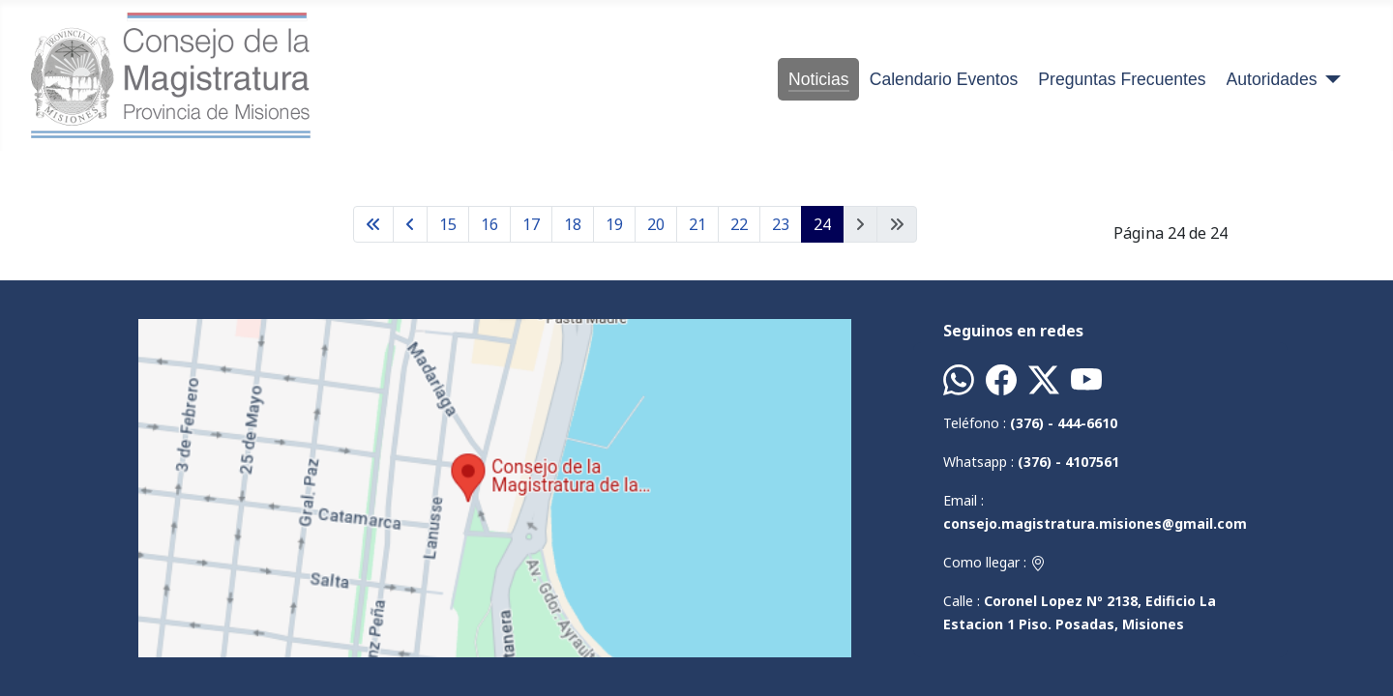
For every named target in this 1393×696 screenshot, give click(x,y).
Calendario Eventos (944, 79)
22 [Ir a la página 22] (739, 224)
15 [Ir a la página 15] (448, 224)
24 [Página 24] (822, 224)
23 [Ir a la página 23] (780, 224)
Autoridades (1272, 79)
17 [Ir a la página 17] (531, 224)
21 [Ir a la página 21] (697, 224)
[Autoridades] (1329, 79)
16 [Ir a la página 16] (489, 224)
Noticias (818, 79)
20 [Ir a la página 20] (656, 224)
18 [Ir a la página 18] (572, 224)
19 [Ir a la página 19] (614, 224)
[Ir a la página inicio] (373, 224)
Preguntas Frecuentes (1121, 79)
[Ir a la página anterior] (410, 224)
